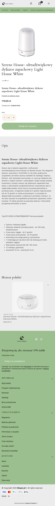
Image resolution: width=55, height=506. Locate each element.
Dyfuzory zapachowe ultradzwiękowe (42, 10)
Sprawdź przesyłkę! (10, 451)
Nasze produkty (15, 10)
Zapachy (25, 10)
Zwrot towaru (7, 436)
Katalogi (5, 397)
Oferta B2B (6, 407)
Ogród (4, 475)
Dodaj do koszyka (27, 126)
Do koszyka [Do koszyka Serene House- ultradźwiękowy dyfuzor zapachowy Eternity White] (48, 308)
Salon (4, 461)
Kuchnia (5, 471)
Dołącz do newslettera (15, 361)
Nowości (5, 393)
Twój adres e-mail (8, 355)
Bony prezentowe (9, 402)
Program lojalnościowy (11, 388)
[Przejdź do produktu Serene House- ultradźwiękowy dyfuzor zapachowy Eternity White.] (27, 297)
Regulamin (27, 366)
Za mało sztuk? (8, 446)
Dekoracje (6, 480)
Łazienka (5, 466)
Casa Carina (4, 10)
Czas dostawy (7, 441)
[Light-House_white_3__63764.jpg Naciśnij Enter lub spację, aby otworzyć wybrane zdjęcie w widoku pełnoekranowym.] (26, 37)
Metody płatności (9, 422)
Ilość (3, 112)
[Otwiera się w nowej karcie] (36, 339)
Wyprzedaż (6, 383)
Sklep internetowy (25, 503)
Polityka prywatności (10, 427)
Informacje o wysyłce (10, 432)
